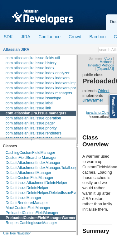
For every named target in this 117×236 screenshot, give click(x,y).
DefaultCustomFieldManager (29, 178)
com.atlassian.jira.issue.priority (31, 128)
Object (104, 90)
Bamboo (97, 36)
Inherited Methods (101, 65)
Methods (106, 62)
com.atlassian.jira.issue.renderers (33, 133)
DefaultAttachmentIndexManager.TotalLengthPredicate (51, 167)
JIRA (25, 36)
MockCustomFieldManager (28, 208)
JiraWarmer (92, 100)
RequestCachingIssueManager (31, 223)
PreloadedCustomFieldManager (32, 213)
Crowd (75, 36)
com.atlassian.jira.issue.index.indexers (38, 78)
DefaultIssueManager (23, 198)
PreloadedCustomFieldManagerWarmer (41, 218)
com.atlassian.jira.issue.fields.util (33, 58)
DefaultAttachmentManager (28, 172)
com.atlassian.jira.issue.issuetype (33, 98)
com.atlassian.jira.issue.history (31, 63)
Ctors (108, 58)
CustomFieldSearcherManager (31, 157)
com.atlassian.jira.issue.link (28, 108)
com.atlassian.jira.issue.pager (30, 123)
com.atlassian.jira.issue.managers (36, 113)
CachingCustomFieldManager (30, 152)
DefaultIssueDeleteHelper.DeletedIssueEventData (47, 193)
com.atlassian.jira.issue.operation (33, 118)
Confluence (49, 36)
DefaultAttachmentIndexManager (33, 162)
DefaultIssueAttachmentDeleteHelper (36, 183)
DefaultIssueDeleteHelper (27, 188)
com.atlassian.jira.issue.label (29, 103)
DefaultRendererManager (27, 203)
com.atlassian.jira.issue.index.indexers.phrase (44, 88)
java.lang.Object (99, 112)
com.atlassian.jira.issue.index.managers (39, 93)
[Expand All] (105, 69)
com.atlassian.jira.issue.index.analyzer (38, 73)
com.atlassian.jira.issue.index (30, 68)
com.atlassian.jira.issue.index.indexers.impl (41, 83)
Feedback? (113, 106)
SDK (8, 36)
